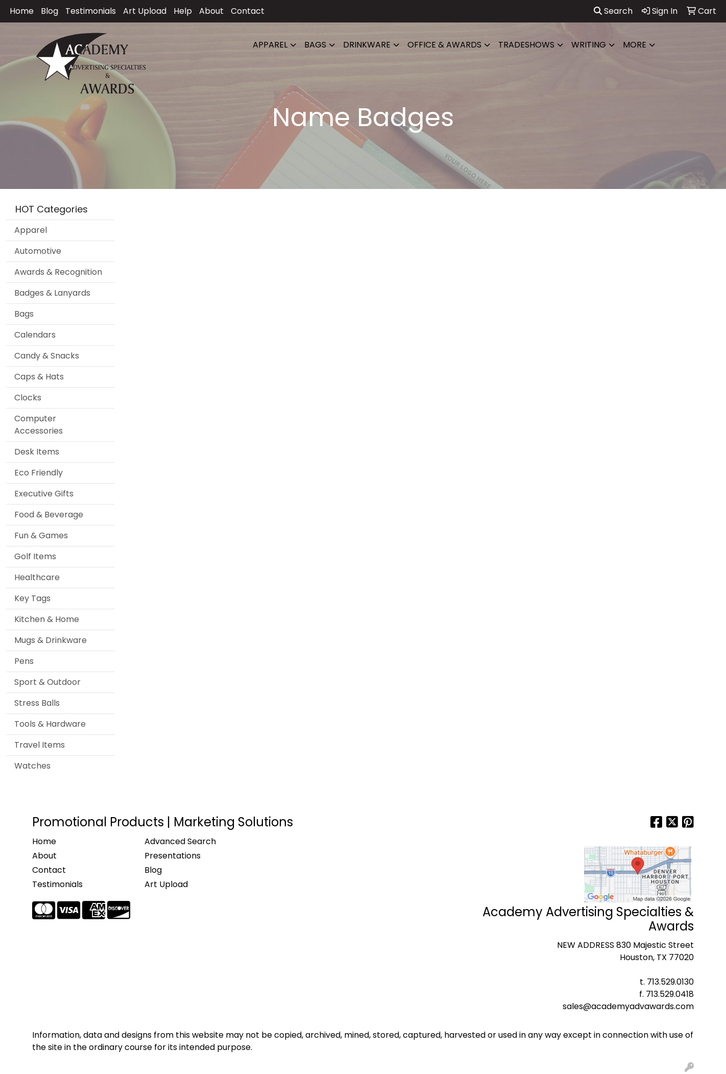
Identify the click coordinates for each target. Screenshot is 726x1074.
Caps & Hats (39, 377)
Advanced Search (180, 841)
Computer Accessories (38, 425)
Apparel (270, 45)
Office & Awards (444, 45)
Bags (315, 45)
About (211, 11)
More (634, 45)
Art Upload (144, 11)
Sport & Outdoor (47, 682)
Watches (32, 766)
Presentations (172, 856)
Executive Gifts (44, 493)
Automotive (37, 251)
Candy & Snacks (46, 356)
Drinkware (367, 45)
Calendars (35, 335)
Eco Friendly (38, 473)
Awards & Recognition (58, 272)
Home (22, 11)
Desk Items (36, 452)
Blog (49, 11)
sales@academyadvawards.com (628, 1006)
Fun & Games (41, 535)
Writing (588, 45)
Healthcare (37, 577)
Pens (24, 661)
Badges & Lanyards (52, 293)
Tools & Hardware (50, 724)
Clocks (27, 397)
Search (613, 11)
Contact (247, 11)
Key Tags (32, 598)
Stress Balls (37, 703)
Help (183, 11)
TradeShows (526, 45)
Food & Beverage (48, 514)
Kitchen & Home (46, 619)
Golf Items (35, 556)
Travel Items (39, 745)
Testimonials (90, 11)
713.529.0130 (670, 982)
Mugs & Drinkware (50, 640)
